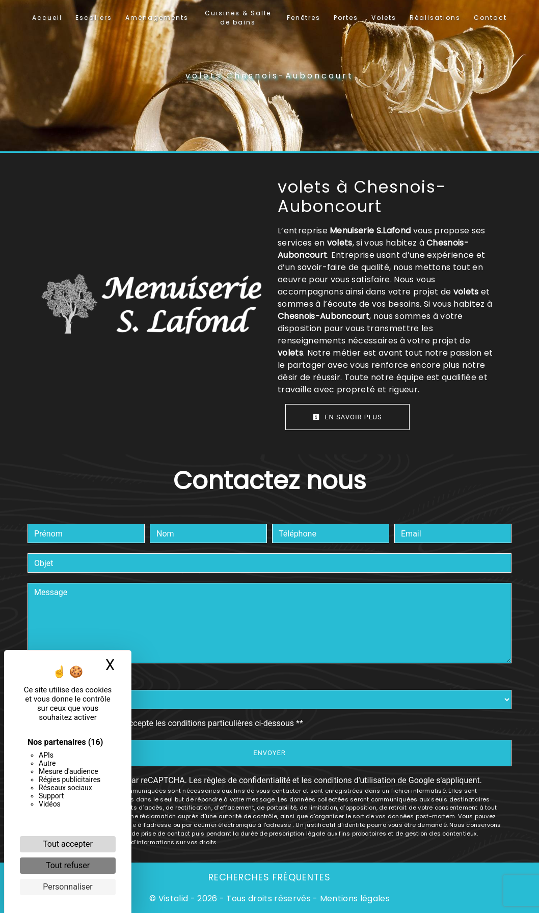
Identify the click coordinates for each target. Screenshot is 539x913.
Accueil (47, 17)
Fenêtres (303, 17)
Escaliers (93, 17)
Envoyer (269, 753)
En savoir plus (347, 417)
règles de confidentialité (247, 780)
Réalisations (435, 17)
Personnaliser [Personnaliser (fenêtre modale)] (68, 887)
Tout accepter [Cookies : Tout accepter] (68, 844)
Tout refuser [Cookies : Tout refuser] (68, 865)
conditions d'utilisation (354, 780)
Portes (346, 17)
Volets (383, 17)
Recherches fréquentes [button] (269, 877)
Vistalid (173, 898)
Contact (490, 17)
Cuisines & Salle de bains (238, 17)
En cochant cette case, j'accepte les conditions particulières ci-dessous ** (170, 723)
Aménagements (156, 17)
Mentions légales (354, 898)
